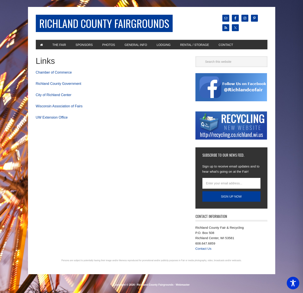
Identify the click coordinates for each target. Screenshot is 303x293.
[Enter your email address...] (231, 183)
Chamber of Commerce (54, 72)
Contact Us (203, 248)
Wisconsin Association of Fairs (59, 106)
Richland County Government (58, 83)
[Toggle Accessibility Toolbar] (293, 283)
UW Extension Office (52, 117)
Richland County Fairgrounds (104, 23)
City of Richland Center (54, 95)
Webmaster (183, 284)
